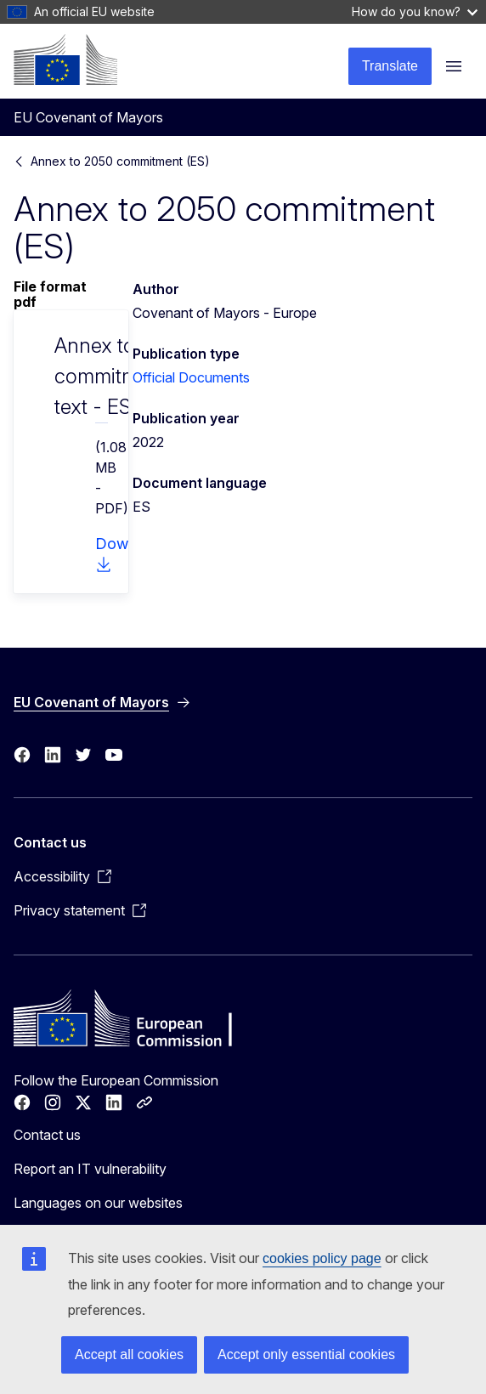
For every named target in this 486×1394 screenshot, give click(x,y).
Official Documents (191, 377)
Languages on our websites (98, 1202)
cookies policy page (322, 1258)
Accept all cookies (129, 1354)
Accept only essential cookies (306, 1354)
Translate (390, 66)
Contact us (47, 1134)
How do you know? (415, 11)
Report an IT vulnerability (90, 1168)
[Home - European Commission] (65, 59)
